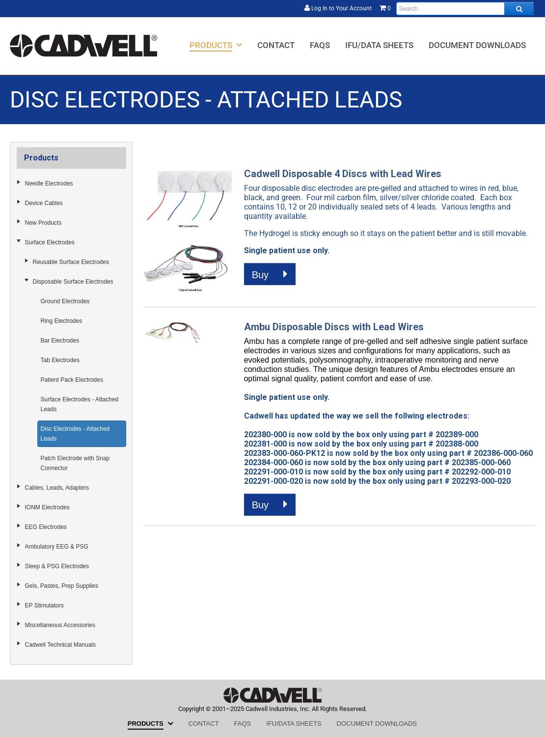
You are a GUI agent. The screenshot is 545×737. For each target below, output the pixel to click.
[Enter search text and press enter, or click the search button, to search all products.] (465, 8)
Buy (270, 274)
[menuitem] (216, 45)
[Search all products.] (519, 8)
